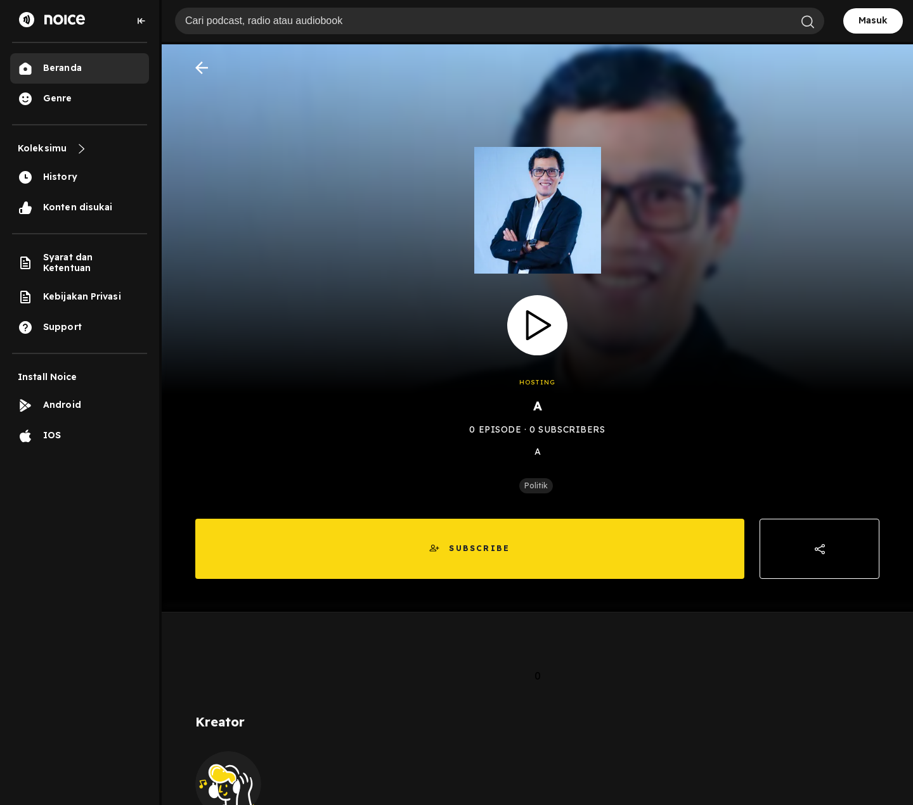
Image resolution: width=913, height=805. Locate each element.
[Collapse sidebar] (141, 21)
